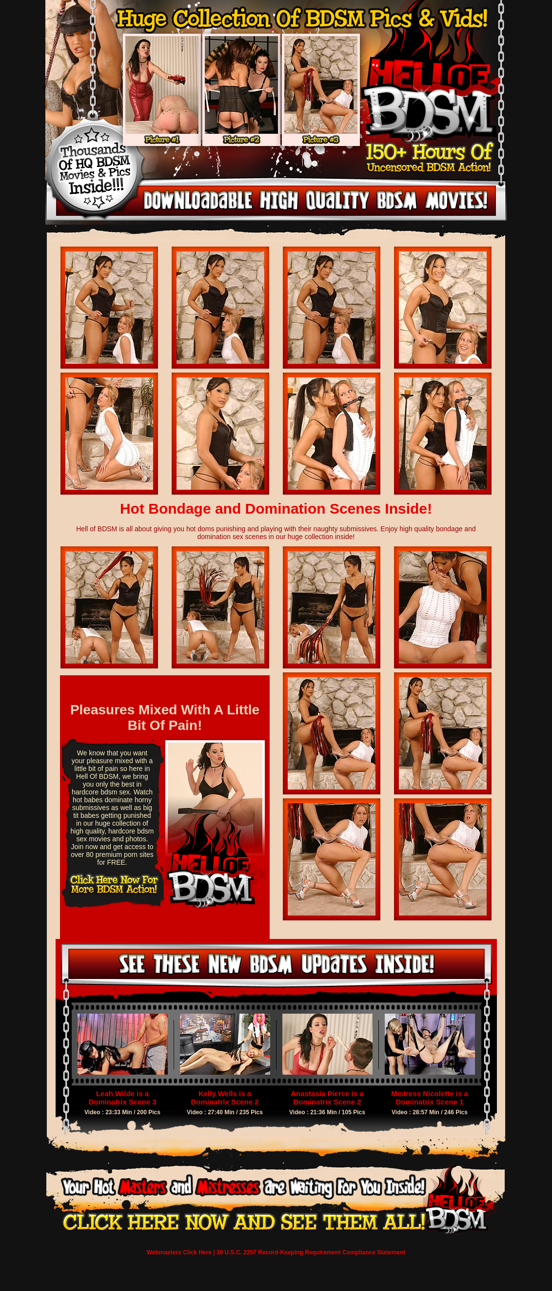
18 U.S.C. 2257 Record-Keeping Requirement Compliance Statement (311, 1252)
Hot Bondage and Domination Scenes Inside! (276, 508)
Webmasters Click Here (179, 1252)
